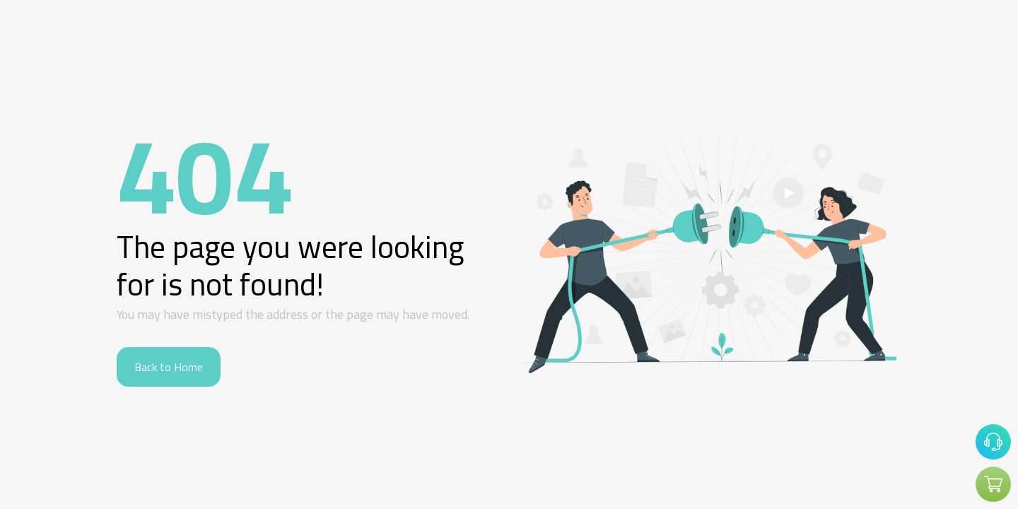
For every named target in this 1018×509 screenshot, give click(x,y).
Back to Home (168, 367)
